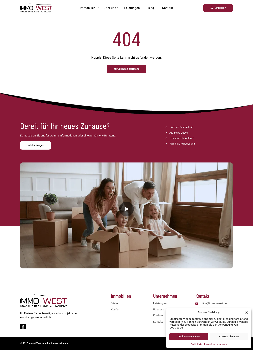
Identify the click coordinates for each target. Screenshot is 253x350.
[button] (246, 312)
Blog (151, 8)
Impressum (222, 344)
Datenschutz (209, 344)
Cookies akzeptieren (189, 336)
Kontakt (167, 8)
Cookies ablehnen (229, 336)
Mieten (115, 303)
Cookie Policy (197, 344)
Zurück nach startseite (127, 68)
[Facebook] (23, 328)
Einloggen (218, 8)
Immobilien (88, 8)
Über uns (110, 8)
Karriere (158, 315)
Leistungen (132, 8)
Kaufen (115, 309)
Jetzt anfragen (35, 145)
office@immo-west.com (214, 303)
